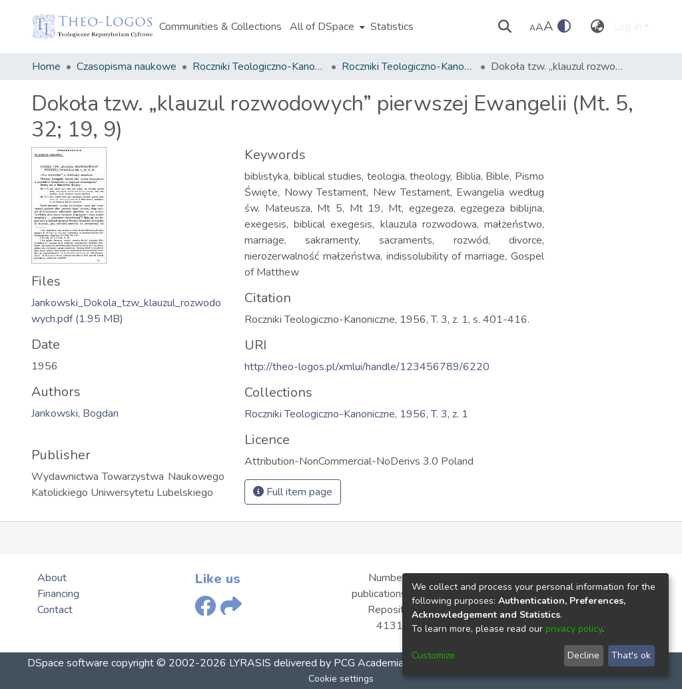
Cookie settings (341, 678)
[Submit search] (505, 27)
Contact (55, 609)
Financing (58, 593)
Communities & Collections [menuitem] (220, 26)
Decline (583, 655)
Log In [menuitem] (627, 26)
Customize (433, 655)
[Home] (92, 26)
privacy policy (573, 628)
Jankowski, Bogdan (75, 413)
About (52, 578)
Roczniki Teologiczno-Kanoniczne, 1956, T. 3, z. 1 (408, 66)
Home (46, 66)
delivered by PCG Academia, (338, 663)
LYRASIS (250, 663)
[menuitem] (326, 26)
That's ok (631, 655)
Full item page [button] (292, 492)
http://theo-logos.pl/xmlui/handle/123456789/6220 (367, 366)
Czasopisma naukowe (126, 66)
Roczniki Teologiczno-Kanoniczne (259, 66)
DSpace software (68, 663)
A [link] (532, 28)
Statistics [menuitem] (392, 26)
